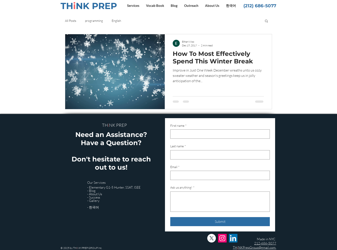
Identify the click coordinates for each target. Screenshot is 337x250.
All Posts (70, 21)
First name (178, 125)
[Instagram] (222, 238)
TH (235, 247)
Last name (178, 146)
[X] (211, 238)
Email (175, 167)
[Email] (218, 175)
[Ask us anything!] (220, 201)
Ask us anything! (182, 187)
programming (94, 21)
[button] (133, 5)
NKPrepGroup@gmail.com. (257, 247)
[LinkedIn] (233, 238)
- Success (93, 197)
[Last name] (218, 154)
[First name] (218, 134)
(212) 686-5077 (259, 5)
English (116, 21)
